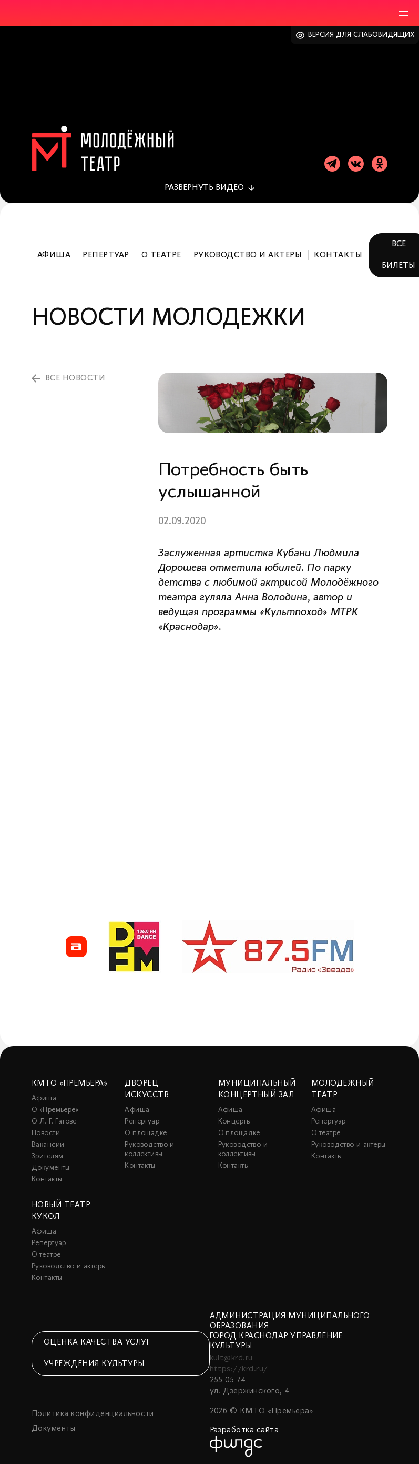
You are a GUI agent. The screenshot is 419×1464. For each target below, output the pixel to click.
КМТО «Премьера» (69, 1080)
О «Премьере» (55, 1107)
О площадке (146, 1130)
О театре (161, 252)
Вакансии (48, 1142)
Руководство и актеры (247, 252)
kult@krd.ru (231, 1355)
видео (204, 185)
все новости (75, 375)
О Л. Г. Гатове (54, 1118)
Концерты (234, 1118)
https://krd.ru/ (239, 1366)
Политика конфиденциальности (93, 1411)
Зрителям (47, 1153)
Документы (51, 1165)
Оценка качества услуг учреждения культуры (97, 1350)
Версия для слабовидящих (361, 35)
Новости (46, 1130)
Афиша (53, 252)
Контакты (338, 252)
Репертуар (106, 252)
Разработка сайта (244, 1427)
